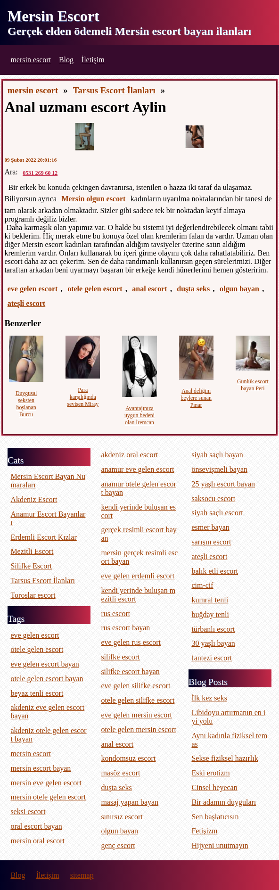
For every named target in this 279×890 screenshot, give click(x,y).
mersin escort (30, 60)
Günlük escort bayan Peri (253, 385)
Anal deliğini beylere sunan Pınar (196, 397)
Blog (66, 60)
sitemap (82, 875)
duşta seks (193, 289)
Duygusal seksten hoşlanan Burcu (26, 404)
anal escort (149, 289)
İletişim (93, 60)
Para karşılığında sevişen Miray (82, 397)
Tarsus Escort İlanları (114, 90)
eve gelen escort (33, 289)
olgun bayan (239, 289)
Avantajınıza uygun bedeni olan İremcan (139, 415)
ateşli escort (26, 303)
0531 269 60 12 (40, 173)
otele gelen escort (94, 289)
